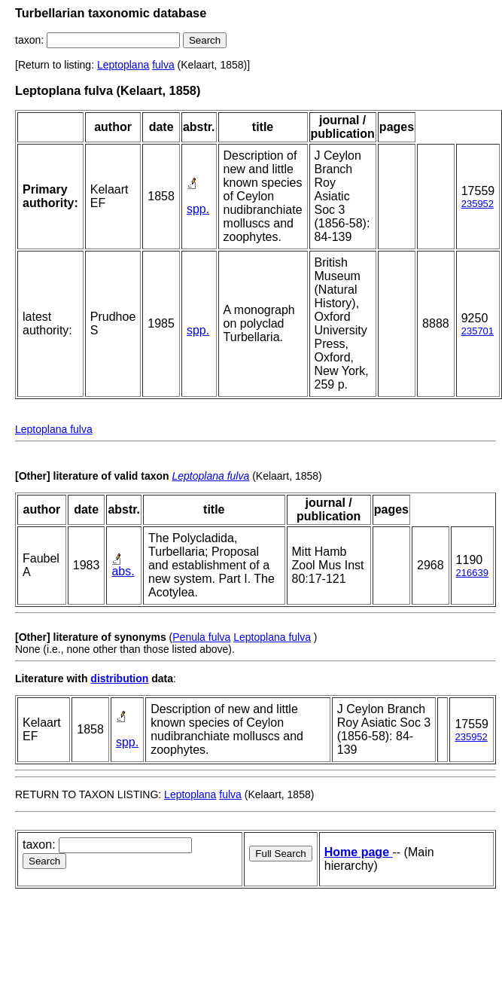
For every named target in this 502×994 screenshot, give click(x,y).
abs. (122, 571)
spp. (198, 209)
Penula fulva (201, 637)
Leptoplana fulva (54, 429)
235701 (477, 331)
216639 (472, 572)
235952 (477, 203)
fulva (163, 65)
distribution (119, 678)
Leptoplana (123, 65)
